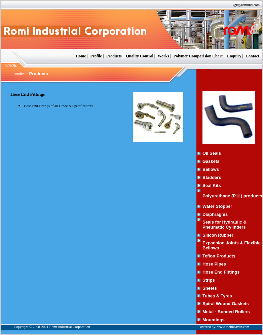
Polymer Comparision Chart (198, 56)
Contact (252, 56)
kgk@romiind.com (246, 5)
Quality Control (139, 56)
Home (81, 56)
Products (114, 56)
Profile (96, 56)
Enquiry (234, 56)
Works (163, 56)
